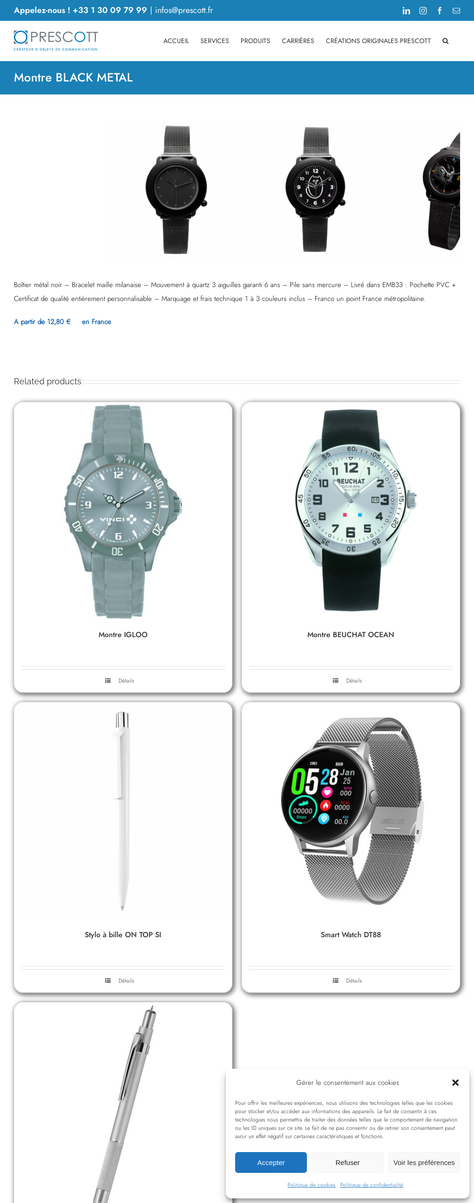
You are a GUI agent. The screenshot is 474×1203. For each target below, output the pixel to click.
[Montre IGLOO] (123, 696)
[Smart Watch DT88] (351, 996)
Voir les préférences (424, 1162)
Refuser (348, 1162)
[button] (455, 1082)
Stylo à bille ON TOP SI (123, 1120)
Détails (126, 866)
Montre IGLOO (123, 820)
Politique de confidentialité (371, 1185)
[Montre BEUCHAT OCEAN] (351, 696)
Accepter (271, 1162)
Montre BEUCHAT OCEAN (350, 820)
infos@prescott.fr (184, 10)
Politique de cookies (311, 1185)
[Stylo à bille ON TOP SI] (123, 996)
